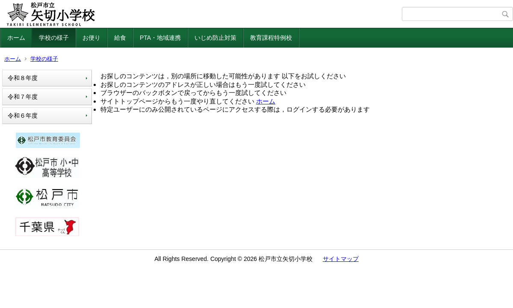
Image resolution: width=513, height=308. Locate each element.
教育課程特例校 (271, 37)
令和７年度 (23, 96)
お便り (91, 37)
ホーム (16, 37)
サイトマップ (341, 258)
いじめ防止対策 (215, 37)
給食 (120, 37)
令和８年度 (23, 77)
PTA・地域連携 (160, 37)
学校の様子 (54, 37)
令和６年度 (26, 115)
